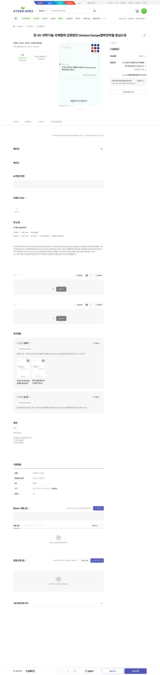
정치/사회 (29, 26)
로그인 (116, 3)
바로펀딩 (69, 19)
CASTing (86, 19)
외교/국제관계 (44, 236)
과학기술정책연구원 (19, 47)
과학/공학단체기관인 (25, 349)
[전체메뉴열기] (15, 18)
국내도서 (19, 26)
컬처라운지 (97, 19)
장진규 (27, 43)
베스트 (45, 19)
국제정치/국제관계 (58, 236)
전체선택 (79, 275)
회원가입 (110, 3)
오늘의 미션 (122, 19)
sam (60, 3)
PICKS (77, 19)
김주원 (33, 43)
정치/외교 (34, 236)
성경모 (15, 43)
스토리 (80, 3)
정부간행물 (40, 26)
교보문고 (40, 3)
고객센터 (144, 3)
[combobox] (42, 11)
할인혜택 (131, 19)
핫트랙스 (70, 3)
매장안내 (137, 3)
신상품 (52, 19)
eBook (50, 3)
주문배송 (130, 3)
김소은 (21, 43)
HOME (14, 26)
